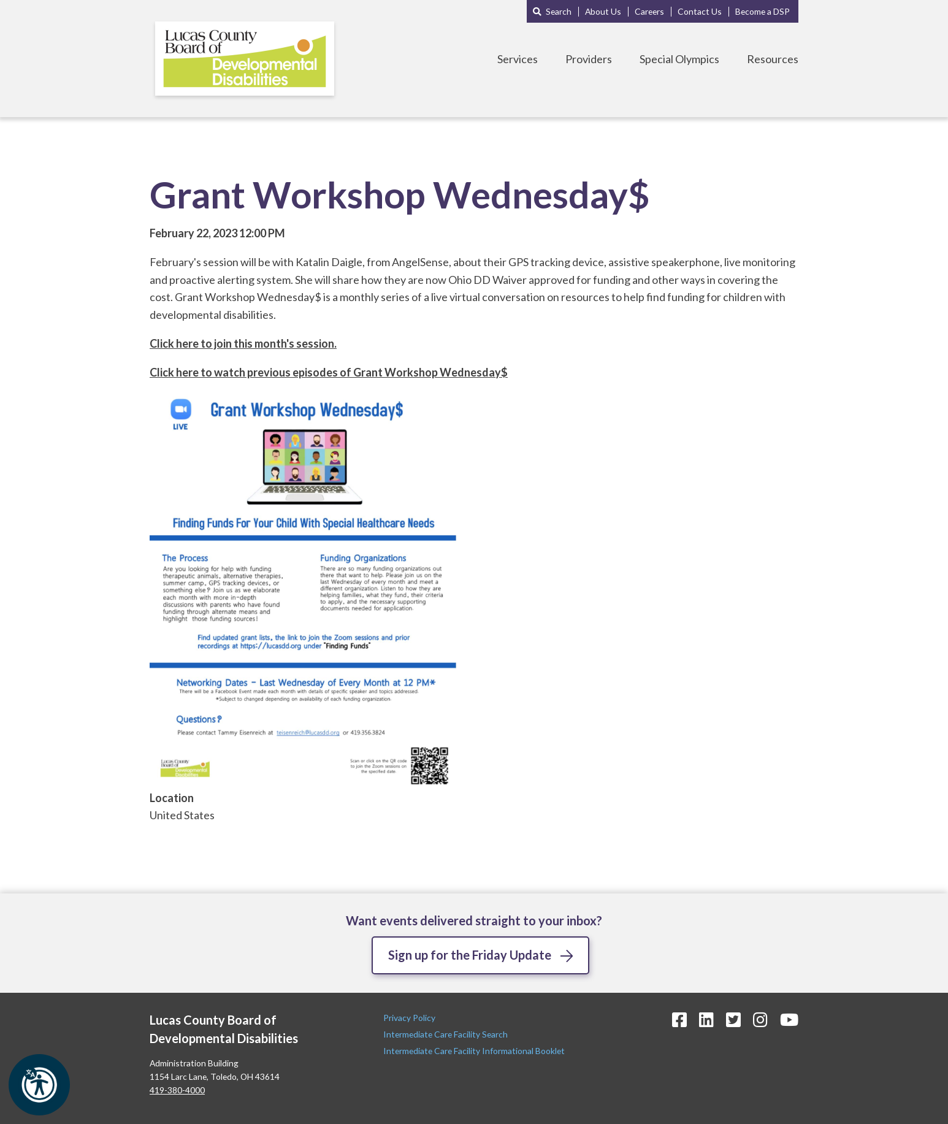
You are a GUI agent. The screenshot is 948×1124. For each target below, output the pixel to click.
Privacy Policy (410, 1017)
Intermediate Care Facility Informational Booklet (474, 1051)
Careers (649, 11)
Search (558, 11)
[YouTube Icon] (789, 1019)
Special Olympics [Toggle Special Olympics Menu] (679, 59)
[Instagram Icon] (760, 1019)
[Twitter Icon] (733, 1019)
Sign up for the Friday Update (469, 954)
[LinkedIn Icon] (706, 1019)
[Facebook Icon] (679, 1019)
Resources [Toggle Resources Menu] (772, 59)
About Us (603, 11)
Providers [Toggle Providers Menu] (588, 59)
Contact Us (700, 11)
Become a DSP (762, 11)
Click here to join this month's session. (243, 343)
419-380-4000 (177, 1090)
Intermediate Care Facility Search (446, 1034)
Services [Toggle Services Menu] (517, 59)
